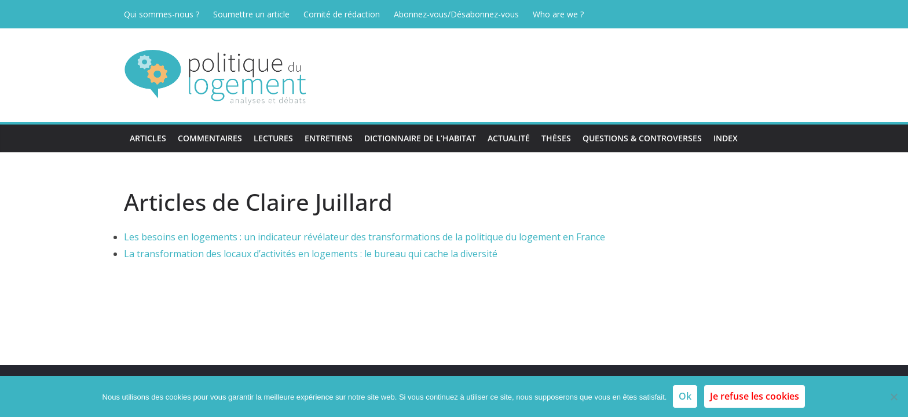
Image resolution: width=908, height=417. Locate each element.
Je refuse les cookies (754, 396)
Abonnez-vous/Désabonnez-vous (456, 14)
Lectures (273, 138)
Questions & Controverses (642, 138)
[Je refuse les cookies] (893, 397)
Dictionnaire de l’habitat (420, 138)
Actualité (509, 138)
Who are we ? (558, 14)
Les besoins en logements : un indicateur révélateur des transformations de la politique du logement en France (364, 237)
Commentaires (210, 138)
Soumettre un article (251, 14)
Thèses (556, 138)
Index (725, 138)
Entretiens (329, 138)
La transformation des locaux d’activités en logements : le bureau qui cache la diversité (310, 253)
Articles (148, 138)
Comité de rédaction (341, 14)
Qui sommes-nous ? (161, 14)
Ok (685, 396)
